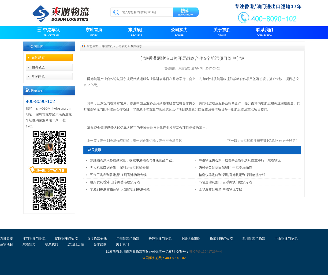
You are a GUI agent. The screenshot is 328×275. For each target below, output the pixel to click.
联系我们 (264, 32)
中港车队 (51, 32)
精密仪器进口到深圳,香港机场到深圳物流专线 (232, 175)
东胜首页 (94, 32)
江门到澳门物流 (33, 239)
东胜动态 (38, 58)
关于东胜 (221, 32)
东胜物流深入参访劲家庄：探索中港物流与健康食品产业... (132, 160)
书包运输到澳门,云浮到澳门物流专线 (225, 182)
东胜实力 (29, 244)
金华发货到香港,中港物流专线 (220, 189)
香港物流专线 (97, 239)
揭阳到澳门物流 (66, 239)
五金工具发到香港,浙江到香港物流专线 (118, 175)
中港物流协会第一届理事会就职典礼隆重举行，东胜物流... (241, 160)
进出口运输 (75, 244)
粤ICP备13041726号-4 (205, 251)
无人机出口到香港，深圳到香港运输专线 (119, 167)
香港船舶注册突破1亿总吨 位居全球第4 (268, 140)
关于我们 (122, 244)
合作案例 (99, 244)
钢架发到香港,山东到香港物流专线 (115, 182)
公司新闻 (121, 46)
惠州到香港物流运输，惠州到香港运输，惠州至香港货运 (141, 140)
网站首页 (107, 46)
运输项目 (6, 244)
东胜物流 (184, 68)
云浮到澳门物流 (160, 239)
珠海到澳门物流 (221, 239)
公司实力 (179, 32)
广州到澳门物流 (127, 239)
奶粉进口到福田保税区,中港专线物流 (225, 167)
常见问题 (38, 76)
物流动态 (38, 67)
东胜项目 (136, 32)
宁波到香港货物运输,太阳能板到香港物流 (120, 189)
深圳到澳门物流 (253, 239)
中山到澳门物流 (286, 239)
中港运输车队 (191, 239)
